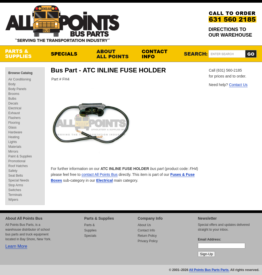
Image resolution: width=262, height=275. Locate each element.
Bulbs (12, 98)
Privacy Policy (148, 241)
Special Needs (18, 180)
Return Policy (147, 236)
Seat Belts (15, 175)
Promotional (16, 161)
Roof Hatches (18, 166)
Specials (68, 54)
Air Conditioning (19, 79)
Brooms (13, 94)
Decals (13, 103)
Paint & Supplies (20, 156)
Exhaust (14, 113)
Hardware (15, 132)
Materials (14, 147)
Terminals (15, 195)
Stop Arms (15, 185)
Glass (12, 127)
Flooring (14, 123)
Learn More (16, 246)
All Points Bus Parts (62, 25)
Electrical (104, 180)
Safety (12, 171)
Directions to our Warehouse (230, 32)
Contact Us (238, 85)
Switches (14, 190)
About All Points (113, 54)
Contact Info (159, 54)
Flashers (14, 118)
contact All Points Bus (100, 174)
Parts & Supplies (22, 54)
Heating (13, 137)
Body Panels (17, 89)
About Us (144, 225)
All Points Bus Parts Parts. (209, 270)
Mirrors (13, 151)
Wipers (13, 200)
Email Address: (209, 239)
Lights (12, 142)
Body (12, 84)
